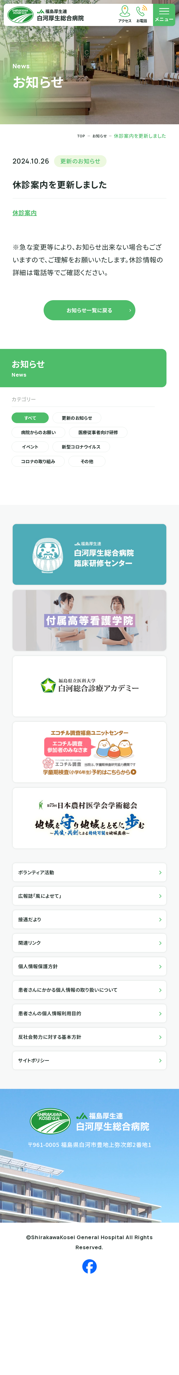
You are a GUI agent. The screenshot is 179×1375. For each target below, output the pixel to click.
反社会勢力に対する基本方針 (61, 1120)
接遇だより (35, 975)
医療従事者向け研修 (50, 467)
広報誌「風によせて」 (48, 946)
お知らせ (97, 135)
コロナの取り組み (47, 502)
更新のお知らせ (96, 431)
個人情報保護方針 (46, 1033)
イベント (117, 467)
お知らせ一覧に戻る (89, 316)
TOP (76, 135)
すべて (36, 431)
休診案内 (28, 214)
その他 (109, 502)
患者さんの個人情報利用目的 (61, 1091)
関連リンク (35, 1004)
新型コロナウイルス (49, 484)
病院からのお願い (47, 449)
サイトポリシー (40, 1149)
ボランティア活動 (44, 917)
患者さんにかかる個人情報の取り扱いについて (86, 1062)
